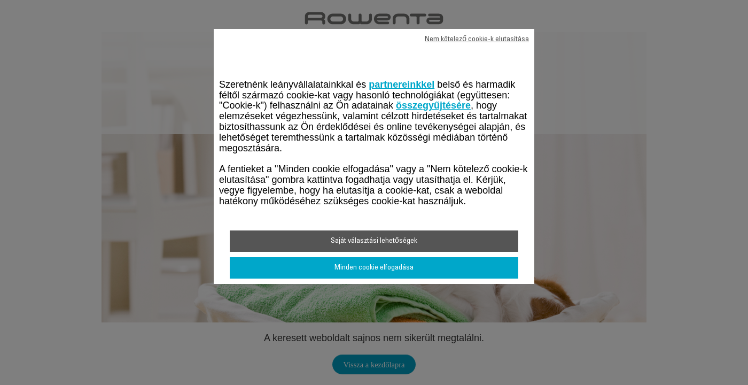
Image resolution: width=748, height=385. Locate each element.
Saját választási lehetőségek (374, 241)
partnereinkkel (401, 84)
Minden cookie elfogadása (374, 268)
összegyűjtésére (433, 105)
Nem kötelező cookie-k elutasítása (477, 39)
